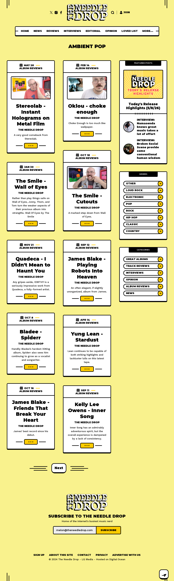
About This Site (61, 555)
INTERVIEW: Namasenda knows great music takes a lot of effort (147, 127)
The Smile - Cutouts (87, 199)
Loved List (130, 31)
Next (59, 468)
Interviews (73, 31)
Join (125, 12)
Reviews (53, 31)
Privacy (102, 555)
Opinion (112, 31)
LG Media (87, 559)
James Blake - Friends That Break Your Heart (30, 411)
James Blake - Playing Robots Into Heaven (87, 268)
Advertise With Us (126, 555)
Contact (84, 555)
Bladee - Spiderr (31, 335)
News (38, 31)
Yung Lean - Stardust (87, 337)
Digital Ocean (117, 559)
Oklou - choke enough (87, 109)
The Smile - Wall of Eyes (30, 184)
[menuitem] (26, 31)
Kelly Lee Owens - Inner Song (87, 410)
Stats (147, 31)
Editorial (93, 31)
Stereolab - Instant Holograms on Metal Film (31, 115)
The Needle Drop (31, 129)
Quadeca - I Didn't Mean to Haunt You (30, 265)
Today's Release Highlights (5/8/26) (143, 106)
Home (26, 31)
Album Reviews (30, 68)
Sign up (38, 555)
